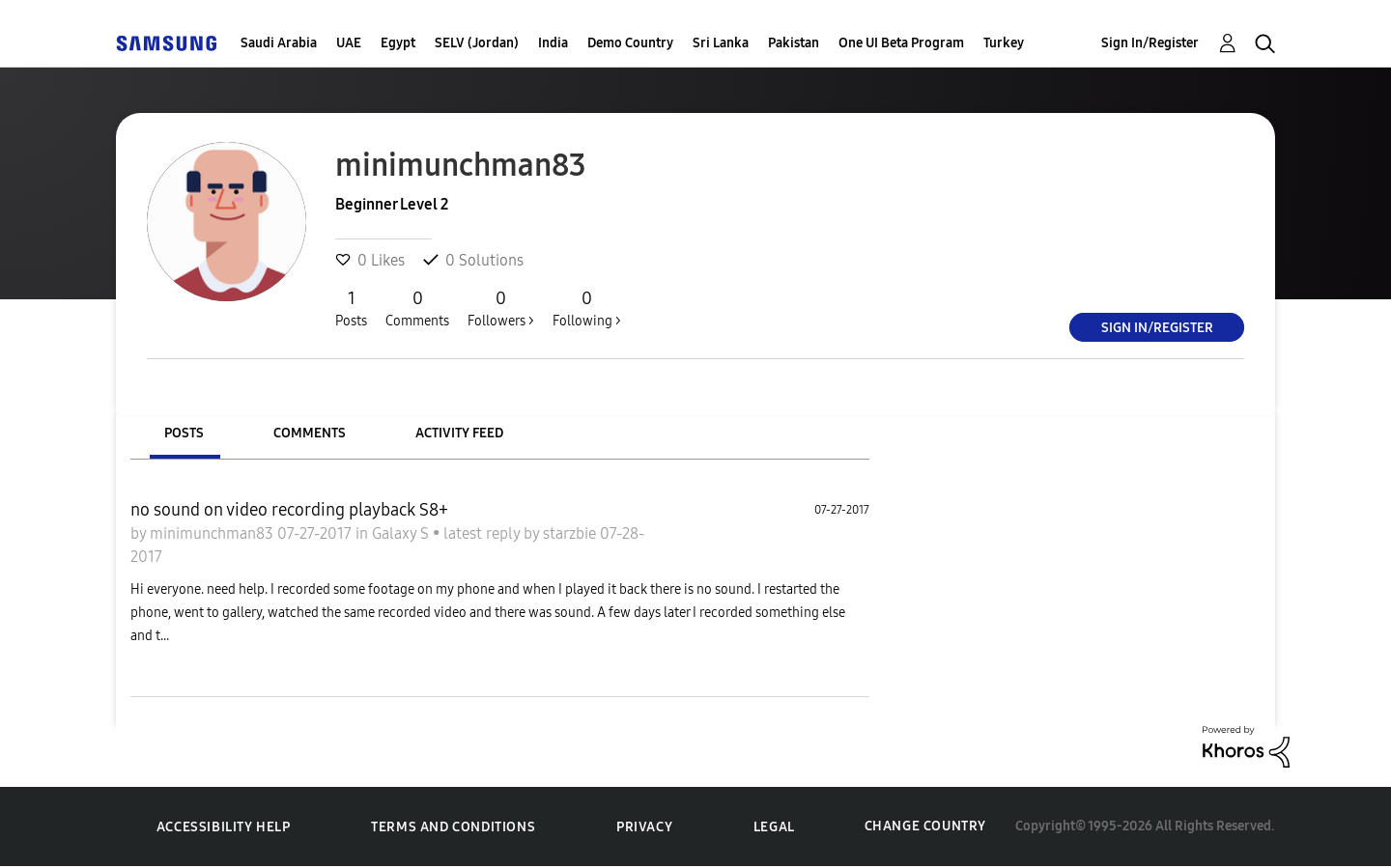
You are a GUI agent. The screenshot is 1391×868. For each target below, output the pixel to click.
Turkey (1003, 43)
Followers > (501, 308)
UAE (348, 43)
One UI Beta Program (901, 43)
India (553, 43)
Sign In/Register (1150, 43)
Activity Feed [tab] (459, 433)
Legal (774, 827)
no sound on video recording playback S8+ (289, 509)
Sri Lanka (721, 43)
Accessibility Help (223, 827)
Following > (587, 308)
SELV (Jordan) (477, 43)
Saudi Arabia (279, 43)
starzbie (571, 533)
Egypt (398, 43)
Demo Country (630, 43)
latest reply (483, 533)
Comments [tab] (309, 433)
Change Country (925, 826)
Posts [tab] (184, 433)
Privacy (644, 827)
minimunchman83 (213, 533)
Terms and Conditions (453, 827)
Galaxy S (402, 533)
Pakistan (793, 43)
